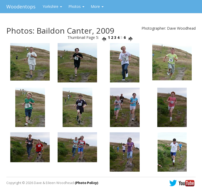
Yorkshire (52, 6)
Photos (76, 6)
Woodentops (21, 6)
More (97, 6)
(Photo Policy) (86, 183)
